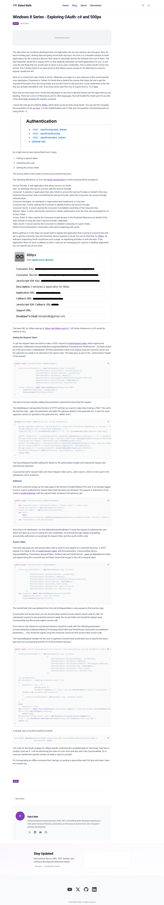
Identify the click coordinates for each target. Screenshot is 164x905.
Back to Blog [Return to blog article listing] (18, 798)
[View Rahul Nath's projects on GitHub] (86, 889)
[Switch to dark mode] (148, 5)
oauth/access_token (47, 551)
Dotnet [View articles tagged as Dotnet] (16, 23)
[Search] (143, 5)
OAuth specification (56, 179)
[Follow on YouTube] (40, 832)
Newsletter (95, 5)
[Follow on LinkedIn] (35, 832)
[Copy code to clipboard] (108, 363)
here (96, 87)
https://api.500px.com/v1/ (57, 328)
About (84, 5)
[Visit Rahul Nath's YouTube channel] (69, 889)
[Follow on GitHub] (46, 832)
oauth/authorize (28, 493)
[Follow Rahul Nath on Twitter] (78, 889)
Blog (74, 5)
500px (45, 105)
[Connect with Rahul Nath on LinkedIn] (94, 889)
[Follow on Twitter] (29, 832)
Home (66, 5)
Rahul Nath (22, 5)
